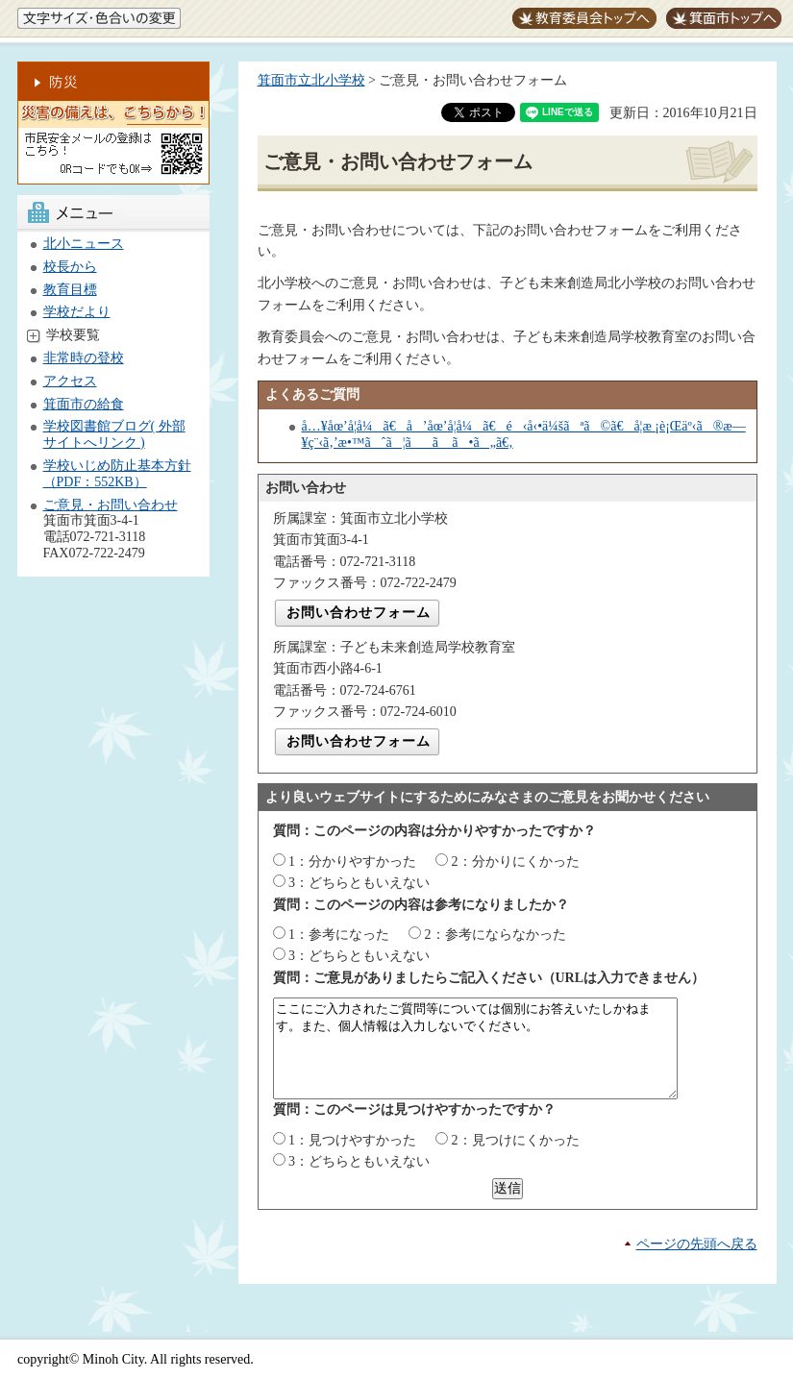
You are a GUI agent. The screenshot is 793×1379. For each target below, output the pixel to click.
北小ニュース (83, 243)
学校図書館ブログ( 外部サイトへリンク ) (114, 434)
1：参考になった (338, 934)
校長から (70, 266)
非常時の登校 (83, 358)
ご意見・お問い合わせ (110, 505)
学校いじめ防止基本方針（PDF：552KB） (117, 473)
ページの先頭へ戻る (696, 1244)
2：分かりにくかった (516, 861)
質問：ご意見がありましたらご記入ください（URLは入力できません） (489, 978)
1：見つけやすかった (352, 1140)
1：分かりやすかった (352, 861)
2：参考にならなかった (495, 934)
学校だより (77, 312)
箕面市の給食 (83, 404)
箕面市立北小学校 (311, 80)
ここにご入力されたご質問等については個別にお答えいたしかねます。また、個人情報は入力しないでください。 (499, 1048)
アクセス (70, 381)
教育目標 (70, 290)
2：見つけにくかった (516, 1140)
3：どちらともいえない (359, 882)
